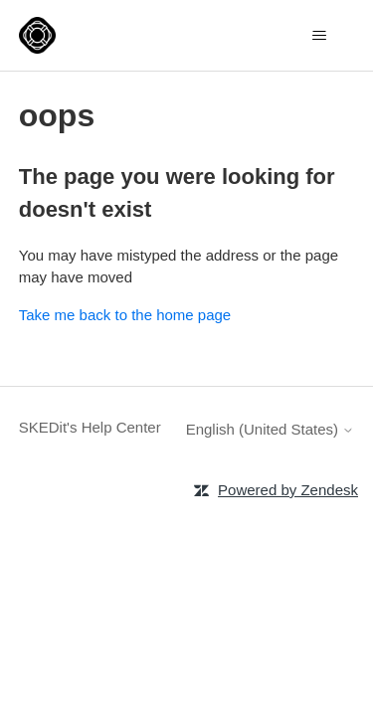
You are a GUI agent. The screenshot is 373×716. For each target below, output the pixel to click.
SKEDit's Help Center (90, 427)
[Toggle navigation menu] (318, 36)
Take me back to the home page (125, 314)
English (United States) (270, 429)
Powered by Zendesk (288, 489)
